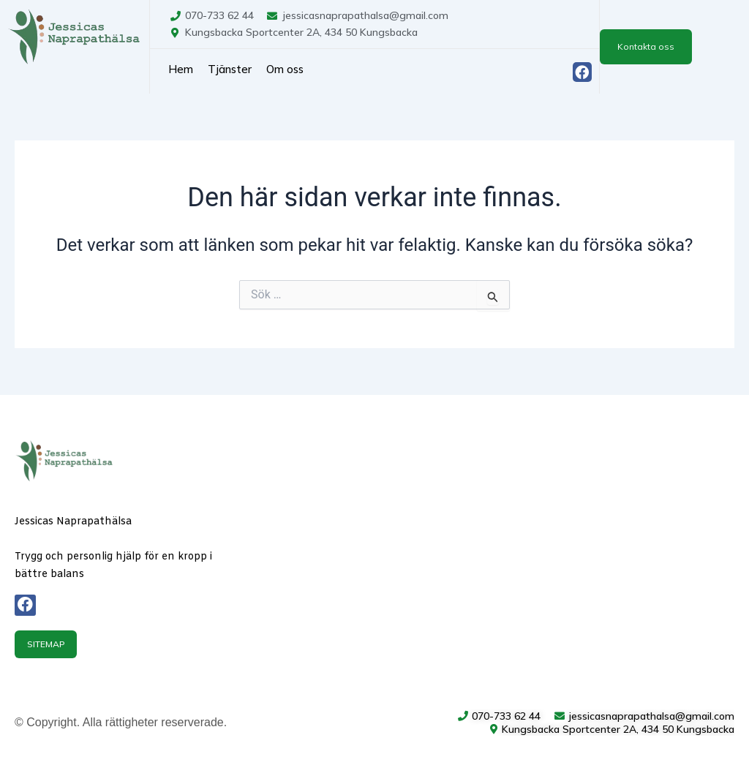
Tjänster (230, 69)
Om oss (285, 69)
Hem (180, 69)
